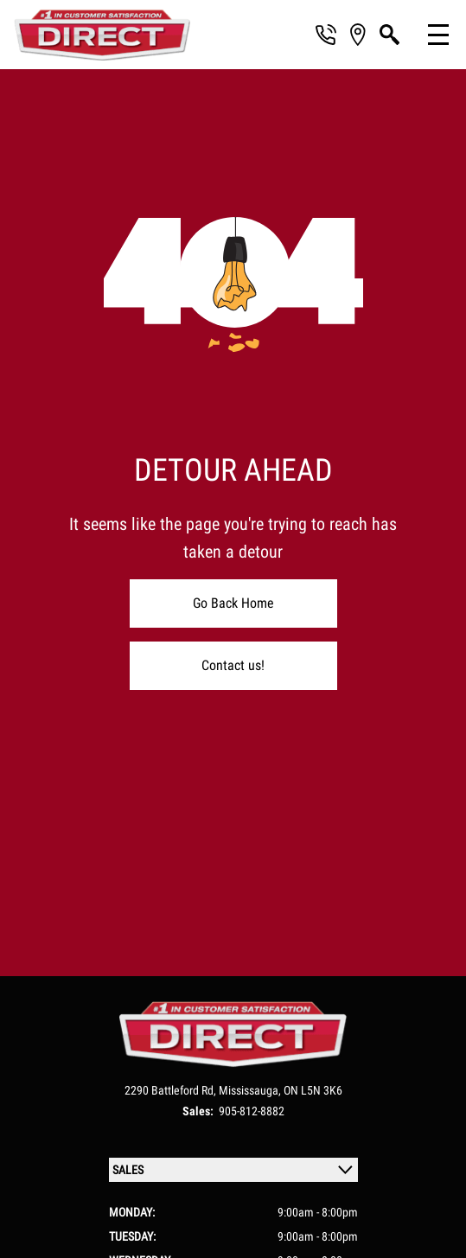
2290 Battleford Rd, (171, 1090)
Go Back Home (233, 603)
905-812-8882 (251, 1111)
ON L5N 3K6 (313, 1090)
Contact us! (233, 665)
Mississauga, (251, 1090)
